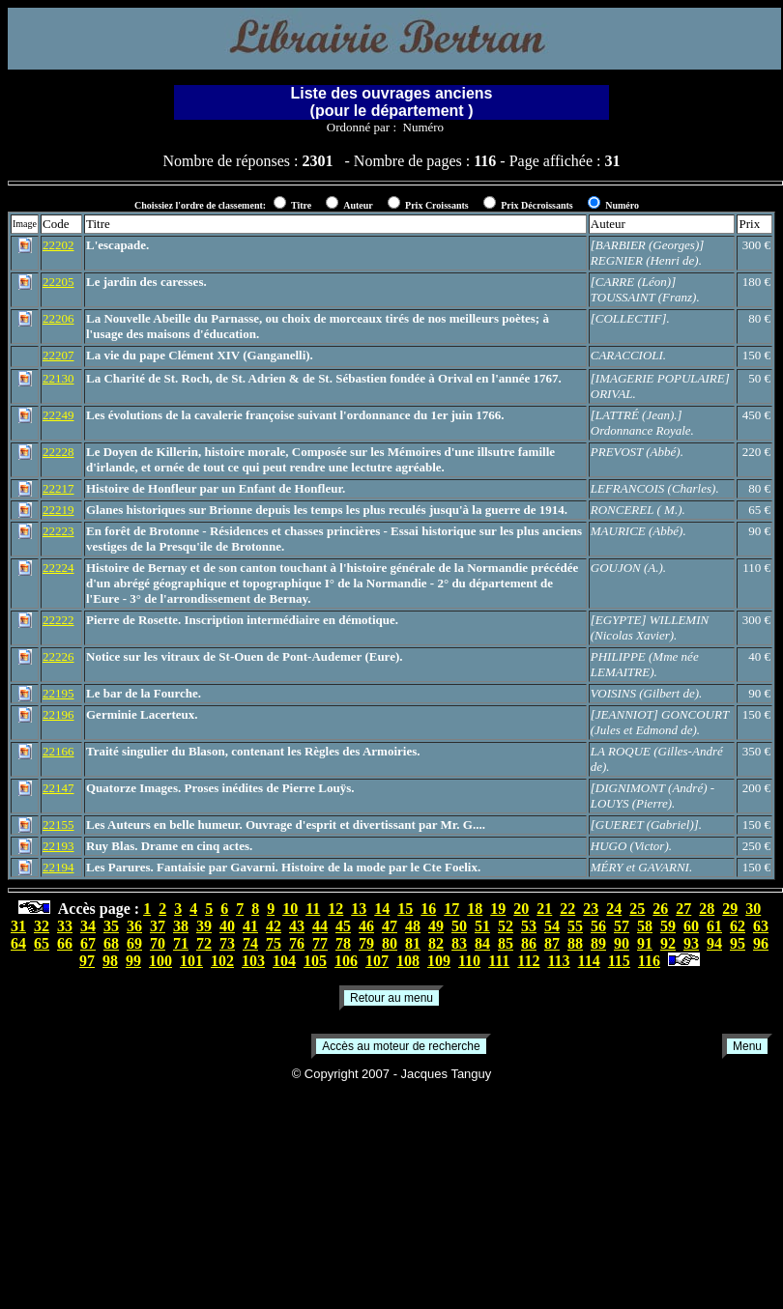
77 (320, 943)
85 (505, 943)
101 (191, 961)
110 (469, 961)
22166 (58, 751)
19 (498, 908)
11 (312, 908)
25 (637, 908)
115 (619, 961)
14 (382, 908)
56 (598, 926)
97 (87, 961)
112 (528, 961)
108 (408, 961)
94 (714, 943)
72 (204, 943)
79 (366, 943)
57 (621, 926)
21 (544, 908)
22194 (58, 867)
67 (88, 943)
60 (691, 926)
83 (459, 943)
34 (88, 926)
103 (253, 961)
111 (498, 961)
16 (428, 908)
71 (180, 943)
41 (250, 926)
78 (343, 943)
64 (18, 943)
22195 (58, 693)
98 (110, 961)
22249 (58, 415)
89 (598, 943)
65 (41, 943)
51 (482, 926)
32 (41, 926)
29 (730, 908)
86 (528, 943)
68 (111, 943)
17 (451, 908)
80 (389, 943)
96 (760, 943)
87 (552, 943)
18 (474, 908)
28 (706, 908)
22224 (58, 567)
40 (227, 926)
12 (335, 908)
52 (505, 926)
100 (160, 961)
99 (133, 961)
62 (737, 926)
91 (644, 943)
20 (521, 908)
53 (528, 926)
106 (346, 961)
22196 (58, 714)
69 (134, 943)
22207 (58, 355)
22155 (58, 824)
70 (157, 943)
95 (737, 943)
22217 (58, 488)
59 (668, 926)
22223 (58, 531)
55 (575, 926)
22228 (58, 451)
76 (296, 943)
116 (649, 961)
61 (714, 926)
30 (753, 908)
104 (284, 961)
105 (315, 961)
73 (227, 943)
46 (366, 926)
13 (358, 908)
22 (567, 908)
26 (660, 908)
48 (412, 926)
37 (157, 926)
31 (18, 926)
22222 (58, 619)
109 (438, 961)
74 (250, 943)
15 (405, 908)
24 (614, 908)
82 (436, 943)
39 (204, 926)
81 (412, 943)
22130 (58, 378)
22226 (58, 656)
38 (180, 926)
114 (589, 961)
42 (273, 926)
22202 (58, 245)
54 (552, 926)
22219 (58, 509)
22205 (58, 281)
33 (64, 926)
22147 (58, 788)
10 (290, 908)
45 (343, 926)
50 (459, 926)
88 (575, 943)
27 (683, 908)
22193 (58, 846)
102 (222, 961)
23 (590, 908)
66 (64, 943)
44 (320, 926)
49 (436, 926)
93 (691, 943)
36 (134, 926)
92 (668, 943)
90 (621, 943)
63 (760, 926)
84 (482, 943)
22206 (58, 318)
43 (296, 926)
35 (111, 926)
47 (389, 926)
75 (273, 943)
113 (558, 961)
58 (644, 926)
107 (377, 961)
